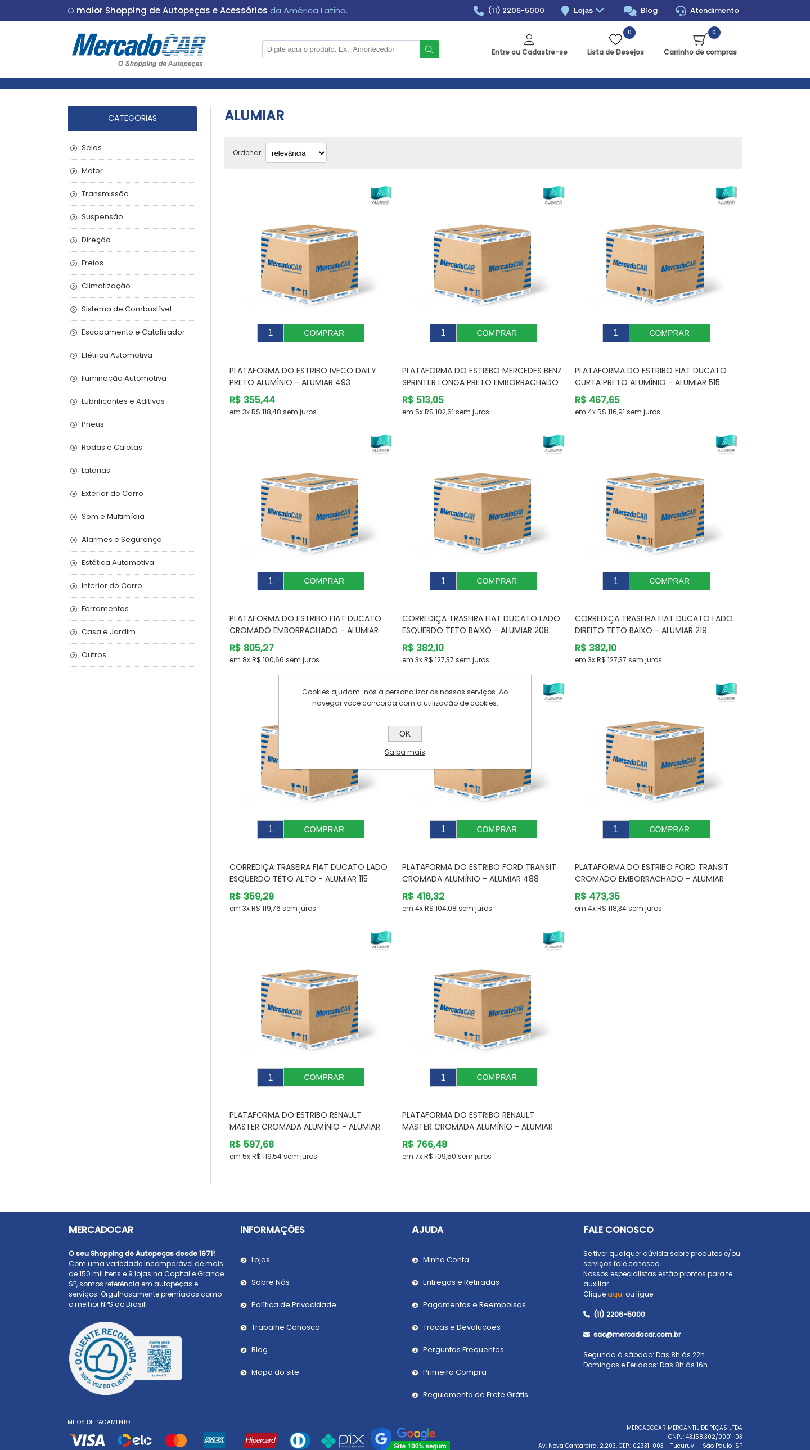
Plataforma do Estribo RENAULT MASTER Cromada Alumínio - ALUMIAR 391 (477, 1093)
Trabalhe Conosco (285, 1293)
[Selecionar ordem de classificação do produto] (296, 153)
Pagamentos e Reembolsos (474, 1271)
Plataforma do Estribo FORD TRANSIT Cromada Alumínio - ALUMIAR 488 (479, 847)
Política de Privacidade (293, 1271)
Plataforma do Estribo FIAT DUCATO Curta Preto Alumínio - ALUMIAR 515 (651, 368)
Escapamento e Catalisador (133, 332)
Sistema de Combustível (127, 309)
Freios (93, 263)
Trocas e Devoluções (462, 1293)
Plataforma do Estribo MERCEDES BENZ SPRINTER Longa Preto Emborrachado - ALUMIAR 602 (482, 373)
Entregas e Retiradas (461, 1248)
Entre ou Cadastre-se (530, 52)
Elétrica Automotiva (117, 355)
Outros (94, 654)
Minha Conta (446, 1226)
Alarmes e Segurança (122, 539)
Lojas (590, 11)
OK (405, 733)
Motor (92, 170)
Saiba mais (405, 752)
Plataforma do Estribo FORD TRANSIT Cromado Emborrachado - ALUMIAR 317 (652, 853)
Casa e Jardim (109, 631)
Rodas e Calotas (112, 447)
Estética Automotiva (118, 562)
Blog (641, 10)
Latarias (96, 470)
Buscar (429, 49)
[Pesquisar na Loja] (341, 49)
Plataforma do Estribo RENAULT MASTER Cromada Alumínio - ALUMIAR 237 (305, 1093)
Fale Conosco (618, 1196)
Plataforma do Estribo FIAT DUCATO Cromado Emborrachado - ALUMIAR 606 (305, 613)
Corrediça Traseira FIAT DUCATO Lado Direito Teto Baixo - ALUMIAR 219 (654, 607)
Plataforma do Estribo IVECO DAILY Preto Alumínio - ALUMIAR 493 (303, 368)
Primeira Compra (455, 1338)
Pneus (93, 424)
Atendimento (707, 10)
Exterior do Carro (112, 493)
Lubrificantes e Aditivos (123, 401)
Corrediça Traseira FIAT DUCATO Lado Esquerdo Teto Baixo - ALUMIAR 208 (481, 607)
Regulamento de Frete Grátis (475, 1361)
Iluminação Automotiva (124, 378)
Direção (96, 239)
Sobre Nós (270, 1248)
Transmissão (105, 193)
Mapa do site (275, 1338)
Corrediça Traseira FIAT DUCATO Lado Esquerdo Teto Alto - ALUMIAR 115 (309, 847)
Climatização (106, 286)
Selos (92, 147)
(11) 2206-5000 (509, 10)
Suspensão (102, 216)
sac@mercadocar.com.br (632, 1301)
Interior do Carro (112, 585)
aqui (616, 1260)
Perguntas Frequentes (463, 1316)
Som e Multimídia (113, 516)
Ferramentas (105, 608)
